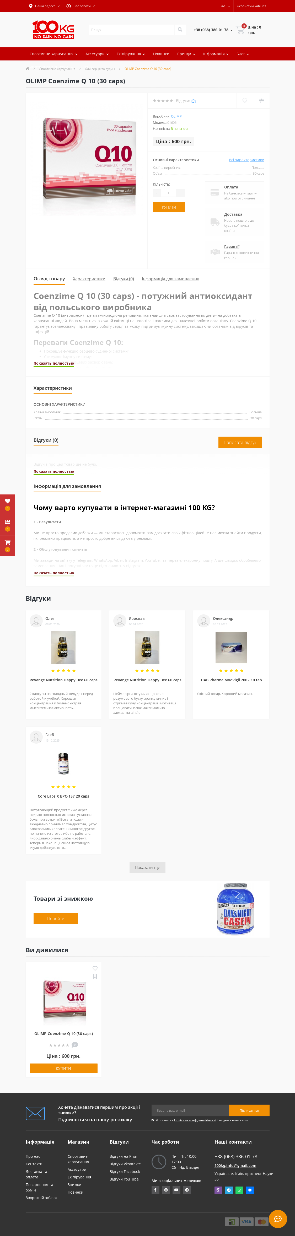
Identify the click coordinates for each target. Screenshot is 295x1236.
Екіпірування (79, 1176)
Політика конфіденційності (195, 1120)
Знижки (74, 1184)
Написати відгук (240, 442)
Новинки (161, 53)
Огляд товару (49, 278)
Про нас (33, 1156)
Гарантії (231, 246)
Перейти (56, 918)
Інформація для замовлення (170, 279)
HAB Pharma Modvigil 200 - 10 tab (231, 679)
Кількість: (161, 184)
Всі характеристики (246, 159)
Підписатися (249, 1110)
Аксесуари (77, 1169)
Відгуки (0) (123, 279)
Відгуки (88, 66)
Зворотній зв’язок (41, 1197)
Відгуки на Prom (124, 1156)
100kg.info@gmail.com (235, 1165)
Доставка (233, 214)
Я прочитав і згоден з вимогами (202, 1120)
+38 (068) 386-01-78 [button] (236, 1157)
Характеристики (89, 279)
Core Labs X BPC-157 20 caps (63, 796)
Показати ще (147, 867)
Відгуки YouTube (124, 1179)
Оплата (231, 187)
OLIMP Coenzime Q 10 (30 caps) (63, 1033)
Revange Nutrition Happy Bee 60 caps (64, 679)
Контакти (34, 1163)
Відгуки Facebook (125, 1171)
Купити (169, 207)
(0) (193, 100)
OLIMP (176, 116)
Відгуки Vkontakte (125, 1163)
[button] (44, 6)
